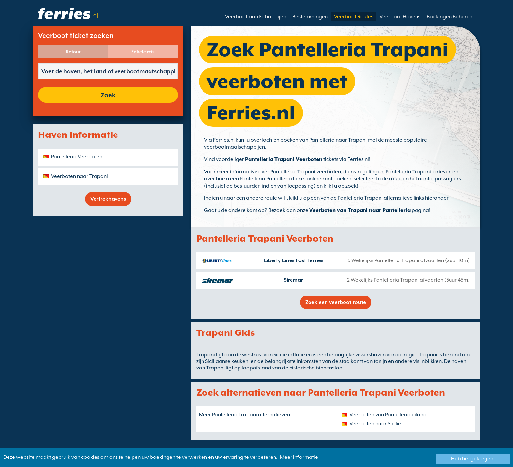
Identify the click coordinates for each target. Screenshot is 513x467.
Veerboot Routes (353, 17)
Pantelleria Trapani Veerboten (283, 159)
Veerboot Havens (400, 17)
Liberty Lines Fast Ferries (293, 260)
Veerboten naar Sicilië (375, 424)
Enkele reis (143, 51)
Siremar (293, 280)
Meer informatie (299, 457)
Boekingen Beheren (449, 17)
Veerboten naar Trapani (79, 176)
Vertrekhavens (108, 199)
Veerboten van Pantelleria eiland (388, 415)
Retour (73, 51)
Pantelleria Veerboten (76, 157)
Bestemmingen (310, 17)
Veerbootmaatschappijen (255, 17)
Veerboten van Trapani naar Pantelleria (360, 210)
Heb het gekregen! (473, 459)
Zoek (108, 95)
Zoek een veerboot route (335, 302)
